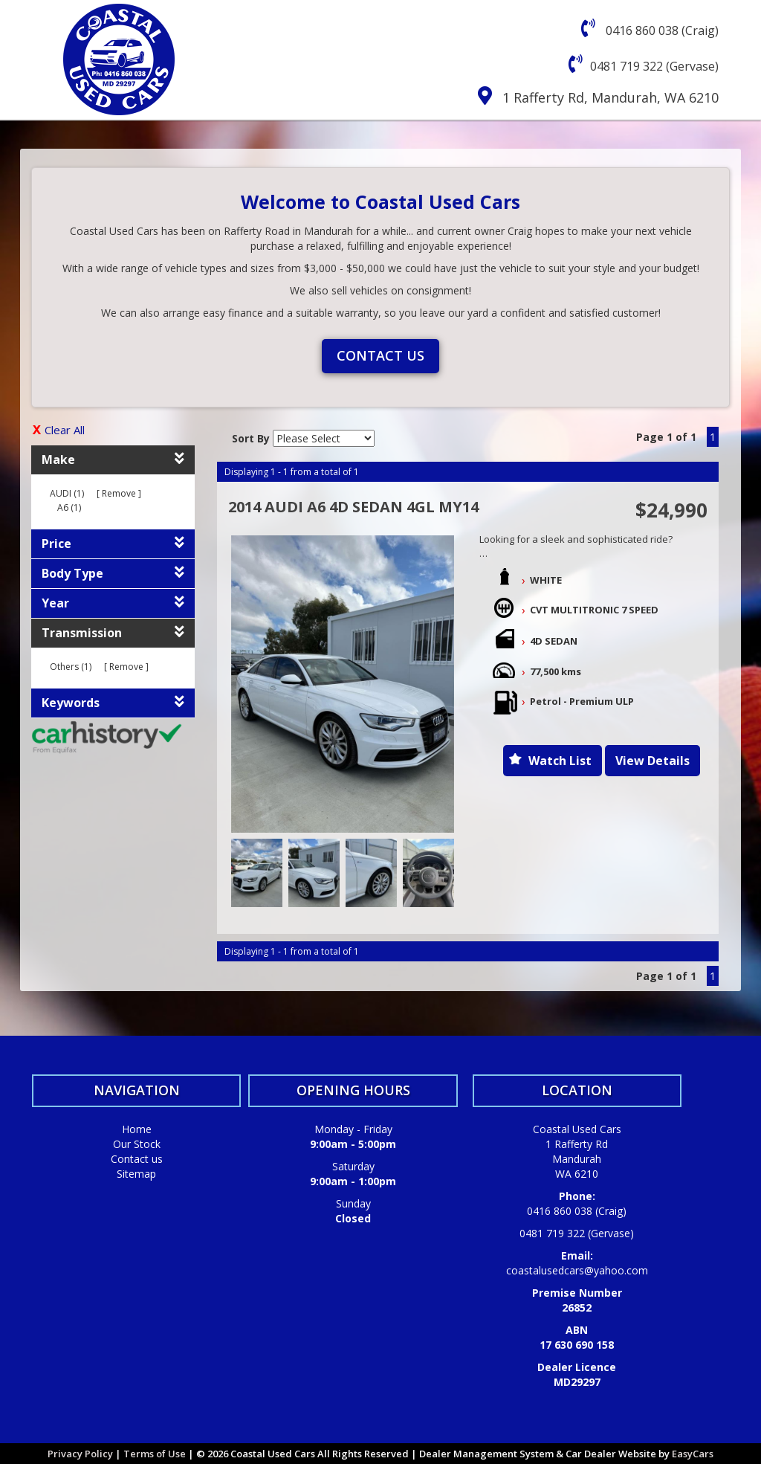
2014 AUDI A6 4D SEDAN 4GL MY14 (353, 507)
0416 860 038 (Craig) (661, 30)
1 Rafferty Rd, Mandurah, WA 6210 (610, 97)
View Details (652, 760)
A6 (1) (69, 507)
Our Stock (137, 1144)
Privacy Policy (81, 1453)
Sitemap (136, 1174)
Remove (119, 493)
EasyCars (692, 1453)
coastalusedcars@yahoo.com (577, 1270)
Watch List (560, 760)
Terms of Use (155, 1453)
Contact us (380, 355)
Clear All (65, 429)
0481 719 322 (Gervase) (654, 66)
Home (137, 1129)
